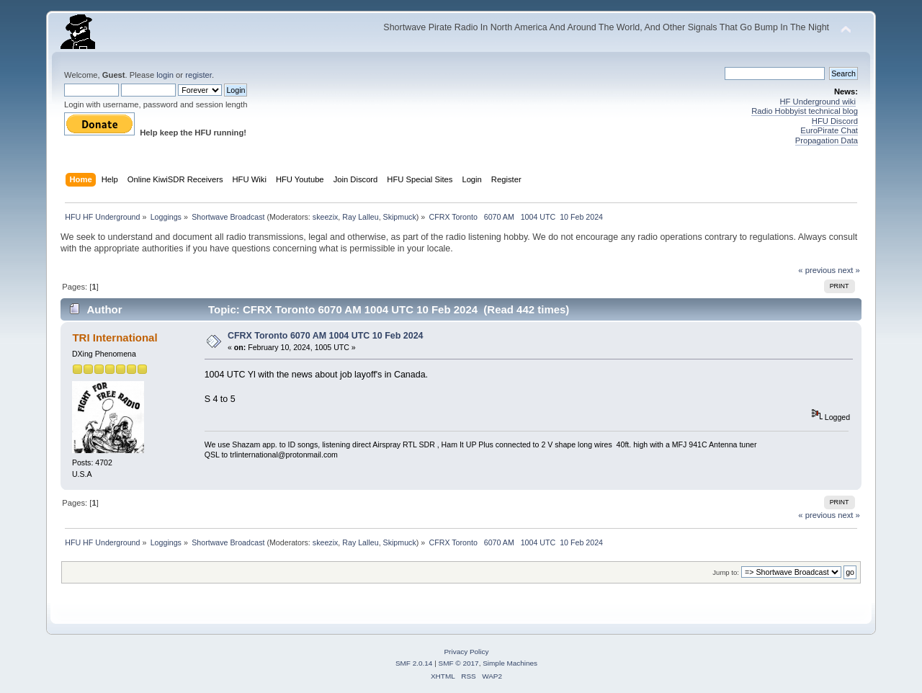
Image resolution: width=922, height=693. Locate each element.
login (165, 75)
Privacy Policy (466, 652)
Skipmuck (399, 217)
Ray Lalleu (360, 217)
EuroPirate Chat (829, 130)
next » (849, 270)
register (198, 75)
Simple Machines (510, 663)
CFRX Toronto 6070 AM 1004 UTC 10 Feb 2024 (326, 336)
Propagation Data (826, 140)
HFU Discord (835, 121)
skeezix (326, 217)
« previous (817, 270)
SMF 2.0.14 (414, 663)
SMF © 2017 (459, 663)
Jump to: (725, 572)
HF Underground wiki (818, 101)
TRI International (114, 337)
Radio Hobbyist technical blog (804, 111)
